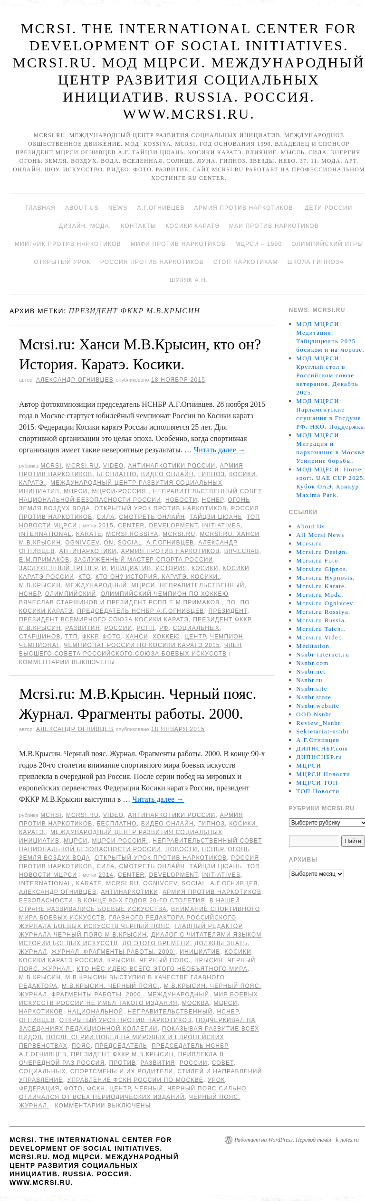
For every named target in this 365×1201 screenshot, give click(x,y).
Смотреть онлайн (152, 517)
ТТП (71, 636)
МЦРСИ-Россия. (120, 491)
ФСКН (96, 1088)
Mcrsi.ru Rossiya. (323, 611)
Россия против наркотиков (152, 262)
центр (195, 636)
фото (111, 636)
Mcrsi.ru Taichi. (321, 628)
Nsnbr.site (311, 688)
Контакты (138, 226)
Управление (41, 1080)
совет (223, 1063)
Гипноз (211, 474)
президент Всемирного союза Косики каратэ (104, 619)
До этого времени (157, 943)
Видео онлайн (167, 474)
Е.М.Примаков (44, 559)
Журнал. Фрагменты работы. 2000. (113, 951)
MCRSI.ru (179, 534)
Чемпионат (39, 645)
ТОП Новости (317, 791)
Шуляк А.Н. (189, 280)
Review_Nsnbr (318, 722)
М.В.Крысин (40, 585)
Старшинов (40, 636)
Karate (89, 534)
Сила (105, 517)
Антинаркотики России (171, 465)
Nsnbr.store (313, 697)
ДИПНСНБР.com (322, 748)
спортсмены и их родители (121, 1071)
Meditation (312, 645)
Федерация (39, 1088)
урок (216, 1080)
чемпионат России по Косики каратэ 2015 (142, 645)
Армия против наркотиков (170, 551)
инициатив (131, 568)
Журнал (33, 951)
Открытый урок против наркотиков (161, 508)
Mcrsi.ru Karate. (321, 586)
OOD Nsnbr (314, 714)
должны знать (221, 943)
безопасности (46, 900)
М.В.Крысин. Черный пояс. (110, 986)
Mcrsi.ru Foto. (318, 560)
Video (113, 465)
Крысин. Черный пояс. (149, 960)
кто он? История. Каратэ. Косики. (158, 576)
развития (82, 628)
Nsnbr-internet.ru (322, 654)
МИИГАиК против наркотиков (68, 244)
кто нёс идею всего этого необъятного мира (162, 969)
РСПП (146, 628)
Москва (196, 1003)
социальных (196, 628)
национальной (95, 1011)
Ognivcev (82, 542)
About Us (82, 208)
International (45, 534)
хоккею (166, 636)
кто (84, 576)
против (122, 1063)
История (171, 568)
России (119, 628)
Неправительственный (202, 585)
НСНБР (213, 500)
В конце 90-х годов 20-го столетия (141, 900)
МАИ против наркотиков (274, 226)
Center (131, 525)
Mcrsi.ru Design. (322, 551)
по (231, 602)
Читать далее (220, 450)
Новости (181, 500)
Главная (40, 208)
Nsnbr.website (317, 705)
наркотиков (41, 1011)
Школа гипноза (316, 262)
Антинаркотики (88, 551)
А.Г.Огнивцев (160, 208)
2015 (106, 525)
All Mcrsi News (320, 534)
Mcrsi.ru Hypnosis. (325, 577)
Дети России (328, 208)
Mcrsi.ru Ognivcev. (325, 603)
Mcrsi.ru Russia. (321, 620)
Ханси (136, 636)
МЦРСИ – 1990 (258, 244)
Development (173, 525)
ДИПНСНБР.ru (319, 756)
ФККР (90, 636)
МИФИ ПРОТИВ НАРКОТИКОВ (178, 244)
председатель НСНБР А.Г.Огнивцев (140, 611)
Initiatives (221, 525)
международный (96, 585)
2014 (106, 875)
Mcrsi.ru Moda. (319, 594)
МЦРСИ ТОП (317, 782)
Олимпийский (70, 594)
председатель (121, 1045)
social (130, 542)
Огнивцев (37, 1020)
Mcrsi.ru (82, 465)
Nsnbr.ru (309, 680)
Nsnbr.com (312, 662)
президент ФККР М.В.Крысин (122, 1054)
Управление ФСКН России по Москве (135, 1080)
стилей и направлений (219, 1071)
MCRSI (51, 465)
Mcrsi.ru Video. (320, 637)
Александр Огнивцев (75, 379)
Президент (228, 611)
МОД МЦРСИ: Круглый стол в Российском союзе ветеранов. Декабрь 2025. (327, 375)
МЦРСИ (75, 491)
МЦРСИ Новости (323, 774)
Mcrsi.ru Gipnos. (322, 568)
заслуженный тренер (58, 568)
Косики (205, 568)
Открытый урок (62, 262)
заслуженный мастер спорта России (143, 559)
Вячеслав (241, 551)
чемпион (226, 636)
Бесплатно (116, 474)
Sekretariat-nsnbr (322, 731)
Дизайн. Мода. (85, 226)
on (108, 542)
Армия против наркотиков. (245, 208)
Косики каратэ (193, 226)
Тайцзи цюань (216, 517)
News (118, 208)
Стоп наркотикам (245, 262)
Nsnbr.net (311, 671)
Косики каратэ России (61, 960)
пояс (81, 1045)
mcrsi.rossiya (132, 534)
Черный (149, 1088)
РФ (163, 628)
